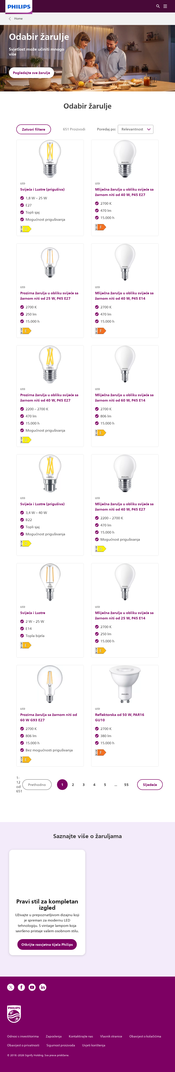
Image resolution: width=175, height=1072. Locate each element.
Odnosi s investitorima (23, 1036)
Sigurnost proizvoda (61, 1045)
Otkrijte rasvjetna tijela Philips (47, 944)
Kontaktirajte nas (81, 1036)
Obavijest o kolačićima (145, 1036)
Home (18, 19)
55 (126, 784)
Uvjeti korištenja (93, 1045)
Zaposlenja (54, 1036)
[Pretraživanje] (158, 6)
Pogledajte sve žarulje (31, 73)
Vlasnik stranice (111, 1036)
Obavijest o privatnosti (23, 1045)
